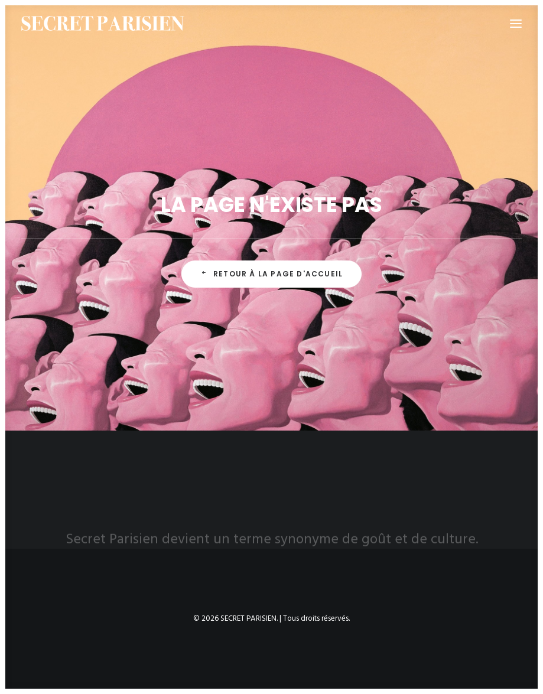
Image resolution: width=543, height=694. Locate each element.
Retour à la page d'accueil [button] (271, 274)
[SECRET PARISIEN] (102, 23)
